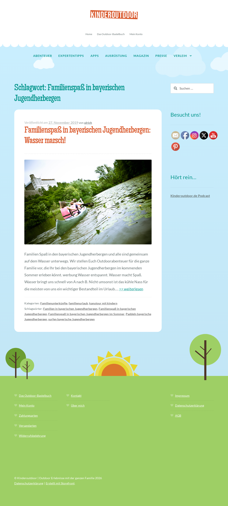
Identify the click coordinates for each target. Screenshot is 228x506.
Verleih (180, 55)
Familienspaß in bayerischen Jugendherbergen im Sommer (86, 314)
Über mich (78, 405)
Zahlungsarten (28, 415)
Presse (161, 55)
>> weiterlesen (131, 289)
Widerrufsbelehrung (32, 435)
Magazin (141, 55)
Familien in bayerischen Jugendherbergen (70, 308)
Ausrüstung (116, 55)
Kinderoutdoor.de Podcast (190, 196)
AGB (178, 415)
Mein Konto (136, 34)
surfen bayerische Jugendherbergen (71, 319)
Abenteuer (42, 55)
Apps (94, 55)
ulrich (88, 122)
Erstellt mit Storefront (60, 483)
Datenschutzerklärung (189, 405)
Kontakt (76, 395)
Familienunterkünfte (53, 303)
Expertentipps (71, 55)
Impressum (182, 395)
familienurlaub (78, 303)
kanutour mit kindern (103, 303)
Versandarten (28, 425)
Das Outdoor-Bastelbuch (111, 34)
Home (88, 34)
